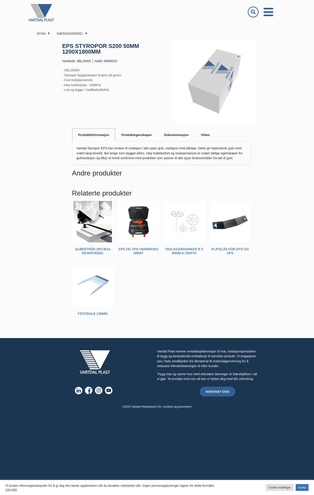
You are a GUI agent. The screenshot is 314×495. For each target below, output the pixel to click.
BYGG (43, 33)
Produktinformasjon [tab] (93, 135)
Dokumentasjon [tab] (176, 135)
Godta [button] (302, 487)
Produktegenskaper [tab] (136, 135)
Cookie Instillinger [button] (279, 487)
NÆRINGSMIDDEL (72, 33)
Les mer (11, 489)
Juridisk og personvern (177, 406)
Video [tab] (205, 135)
